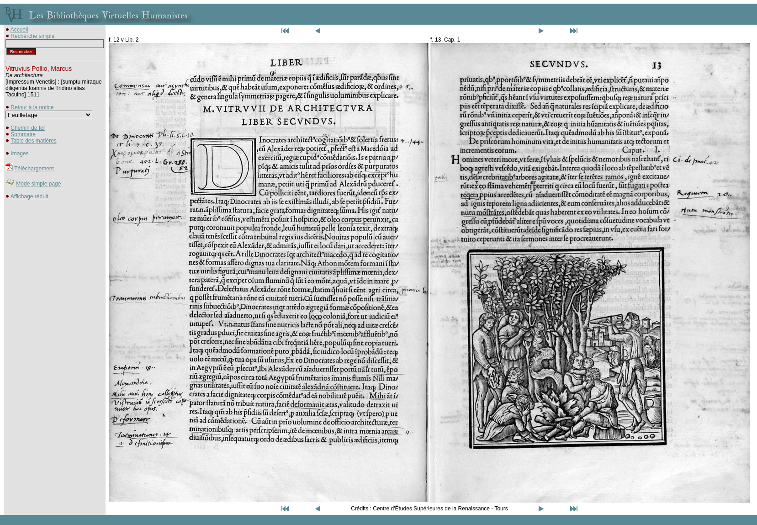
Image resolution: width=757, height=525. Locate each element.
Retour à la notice (32, 107)
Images (19, 153)
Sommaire (23, 134)
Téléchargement (34, 168)
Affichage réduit (29, 196)
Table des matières (34, 141)
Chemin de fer (28, 128)
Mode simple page (38, 183)
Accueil (19, 30)
